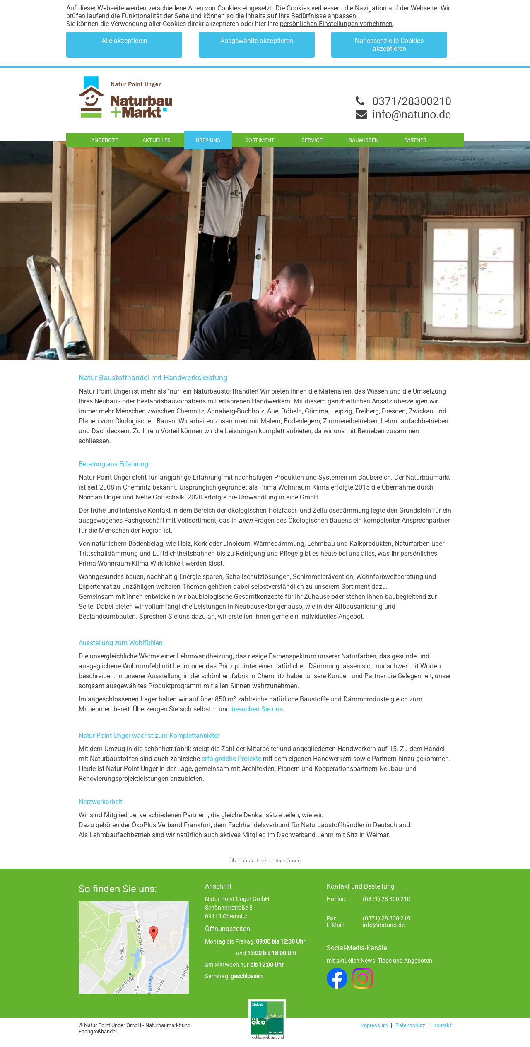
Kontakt (442, 1025)
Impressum (375, 1025)
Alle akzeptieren (124, 41)
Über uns (208, 140)
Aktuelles (156, 140)
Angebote (104, 140)
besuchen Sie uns (256, 709)
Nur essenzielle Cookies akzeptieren (389, 45)
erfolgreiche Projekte (231, 759)
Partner (415, 140)
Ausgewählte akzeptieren (256, 41)
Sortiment (260, 140)
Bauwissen (363, 140)
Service (311, 140)
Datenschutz (410, 1025)
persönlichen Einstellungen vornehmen (336, 24)
